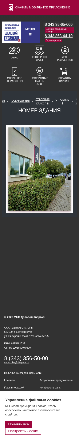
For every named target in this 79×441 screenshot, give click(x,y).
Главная (9, 380)
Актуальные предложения (56, 380)
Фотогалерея (20, 101)
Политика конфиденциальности (23, 373)
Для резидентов (64, 58)
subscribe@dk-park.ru (16, 362)
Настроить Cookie (23, 431)
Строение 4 (62, 101)
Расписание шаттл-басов (39, 81)
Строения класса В (43, 101)
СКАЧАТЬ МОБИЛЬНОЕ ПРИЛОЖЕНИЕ (39, 7)
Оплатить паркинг (64, 79)
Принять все (18, 424)
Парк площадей (14, 387)
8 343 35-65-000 (59, 24)
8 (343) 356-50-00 (26, 358)
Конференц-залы (39, 58)
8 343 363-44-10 (59, 36)
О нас (14, 57)
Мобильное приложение (14, 79)
